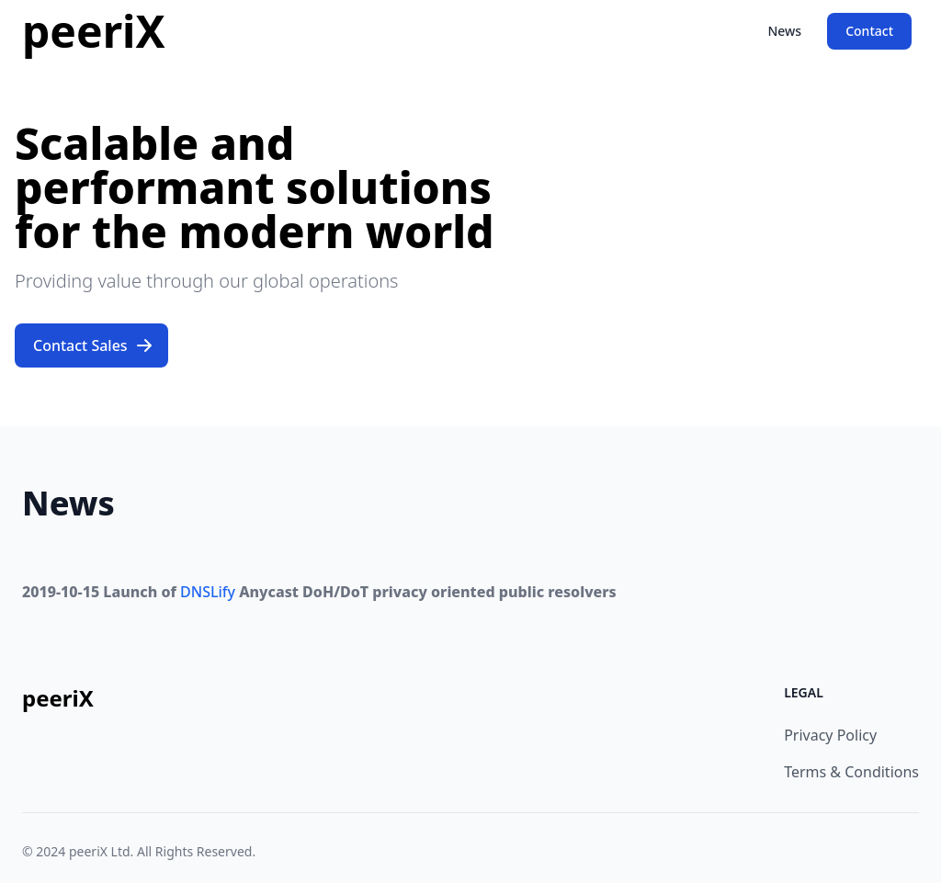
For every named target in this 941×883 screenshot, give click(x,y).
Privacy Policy (830, 735)
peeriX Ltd (99, 851)
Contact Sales (93, 345)
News (784, 31)
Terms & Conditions (851, 772)
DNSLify (207, 592)
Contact (869, 31)
